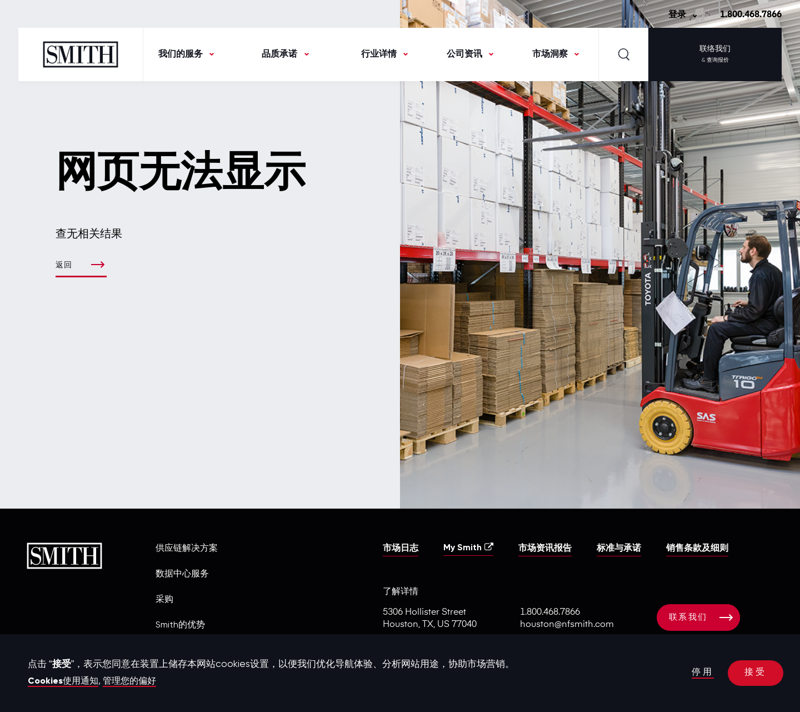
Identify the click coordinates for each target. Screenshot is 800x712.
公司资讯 (464, 54)
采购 (164, 599)
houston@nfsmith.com (567, 624)
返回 (65, 265)
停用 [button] (701, 673)
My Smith (468, 547)
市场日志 (400, 548)
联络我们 (715, 55)
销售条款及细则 (697, 548)
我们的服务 (180, 54)
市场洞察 (550, 54)
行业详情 (379, 54)
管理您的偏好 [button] (136, 681)
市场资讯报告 (545, 548)
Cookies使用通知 (66, 681)
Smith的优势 (180, 625)
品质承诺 (279, 54)
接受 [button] (755, 673)
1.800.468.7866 (751, 15)
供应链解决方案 (187, 548)
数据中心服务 (182, 574)
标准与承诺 (619, 548)
